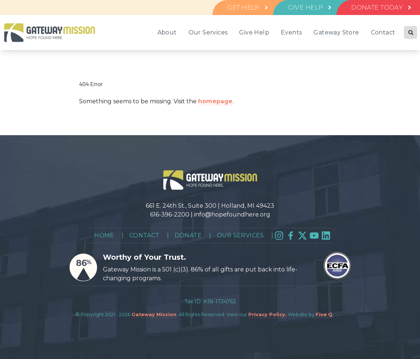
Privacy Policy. (267, 314)
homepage (215, 101)
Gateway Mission (153, 314)
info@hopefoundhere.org (232, 214)
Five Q (324, 314)
